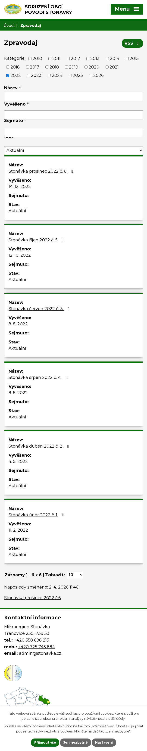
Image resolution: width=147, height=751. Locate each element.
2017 (34, 66)
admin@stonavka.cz (40, 653)
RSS (133, 43)
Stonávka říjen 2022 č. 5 (37, 240)
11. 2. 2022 (18, 530)
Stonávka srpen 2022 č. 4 (39, 377)
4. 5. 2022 (18, 461)
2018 (54, 66)
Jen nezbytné (75, 742)
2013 (95, 58)
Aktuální (17, 210)
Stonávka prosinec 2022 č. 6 (42, 171)
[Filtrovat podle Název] (73, 96)
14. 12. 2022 (20, 186)
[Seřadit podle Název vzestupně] (20, 86)
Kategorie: (14, 58)
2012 (75, 58)
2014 (114, 58)
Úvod (9, 25)
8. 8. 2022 (18, 324)
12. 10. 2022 (20, 255)
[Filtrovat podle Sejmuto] (73, 132)
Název (11, 87)
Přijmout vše (45, 742)
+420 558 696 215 (31, 640)
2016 (15, 66)
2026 (98, 75)
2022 (15, 75)
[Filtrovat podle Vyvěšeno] (73, 115)
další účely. (116, 719)
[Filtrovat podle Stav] (73, 150)
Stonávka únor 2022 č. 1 (37, 514)
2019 (73, 66)
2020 (94, 66)
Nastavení (104, 742)
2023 (36, 75)
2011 (56, 58)
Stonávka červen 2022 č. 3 (40, 308)
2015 (134, 58)
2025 (78, 75)
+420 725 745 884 (36, 646)
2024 (57, 75)
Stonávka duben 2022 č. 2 (40, 446)
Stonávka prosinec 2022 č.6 (32, 597)
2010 (37, 58)
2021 (114, 66)
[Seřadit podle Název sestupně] (20, 88)
